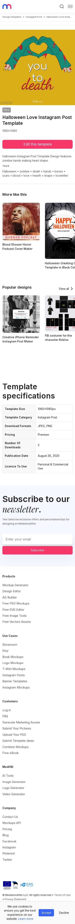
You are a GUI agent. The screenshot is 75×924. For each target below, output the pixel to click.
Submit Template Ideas (18, 741)
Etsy (5, 651)
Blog (5, 835)
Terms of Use (62, 894)
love (26, 175)
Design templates (12, 16)
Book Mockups (12, 657)
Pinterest (8, 853)
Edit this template (37, 144)
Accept (46, 912)
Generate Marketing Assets (21, 722)
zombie (24, 171)
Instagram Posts (13, 675)
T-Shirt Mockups (13, 669)
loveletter (62, 175)
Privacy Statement (15, 899)
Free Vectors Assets (16, 622)
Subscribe (37, 550)
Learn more (25, 918)
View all (64, 288)
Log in (6, 710)
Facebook (9, 841)
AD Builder (9, 597)
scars (5, 175)
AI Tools (8, 776)
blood (16, 175)
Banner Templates (14, 681)
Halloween (9, 171)
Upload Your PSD (14, 735)
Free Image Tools (14, 616)
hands (47, 171)
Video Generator (13, 794)
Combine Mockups (15, 747)
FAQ (5, 716)
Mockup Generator (15, 585)
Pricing (7, 829)
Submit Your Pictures (16, 728)
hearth (37, 175)
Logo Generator (13, 788)
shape (48, 175)
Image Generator (14, 782)
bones (59, 171)
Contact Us (10, 817)
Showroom (9, 644)
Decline (64, 912)
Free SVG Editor (13, 610)
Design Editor (11, 591)
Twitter (7, 860)
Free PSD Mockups (15, 603)
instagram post (34, 16)
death (36, 171)
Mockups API (11, 823)
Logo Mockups (12, 663)
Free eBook (10, 753)
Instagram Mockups (16, 687)
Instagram (9, 847)
